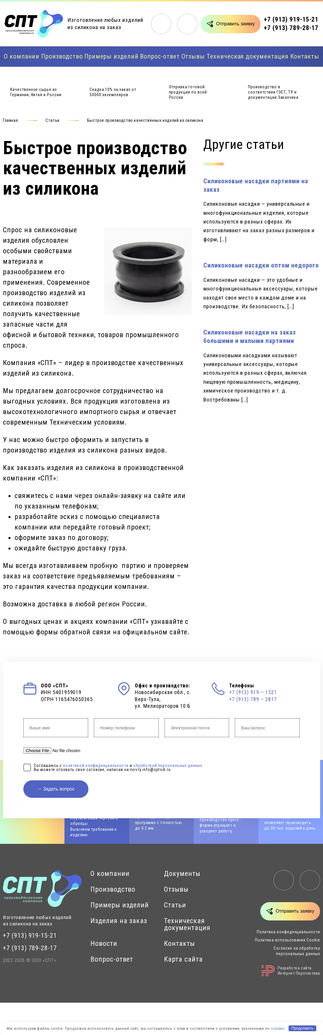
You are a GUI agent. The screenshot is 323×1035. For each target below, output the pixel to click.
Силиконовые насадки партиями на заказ (255, 185)
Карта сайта (183, 959)
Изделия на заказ (118, 920)
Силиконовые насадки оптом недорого (261, 265)
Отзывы (193, 56)
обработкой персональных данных (167, 765)
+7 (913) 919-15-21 (291, 19)
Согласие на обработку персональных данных (297, 951)
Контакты (304, 56)
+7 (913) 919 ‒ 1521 (253, 692)
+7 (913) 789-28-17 (291, 27)
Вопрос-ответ (159, 56)
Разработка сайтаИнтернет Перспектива (290, 970)
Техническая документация (248, 56)
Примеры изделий (111, 56)
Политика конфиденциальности (288, 932)
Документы (182, 873)
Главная (10, 120)
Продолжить (302, 1028)
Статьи (53, 120)
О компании (22, 56)
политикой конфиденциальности (96, 765)
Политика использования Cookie (287, 940)
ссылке (277, 1028)
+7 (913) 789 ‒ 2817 (253, 699)
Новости (103, 943)
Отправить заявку (235, 23)
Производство (62, 56)
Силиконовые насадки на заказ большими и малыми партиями (249, 336)
